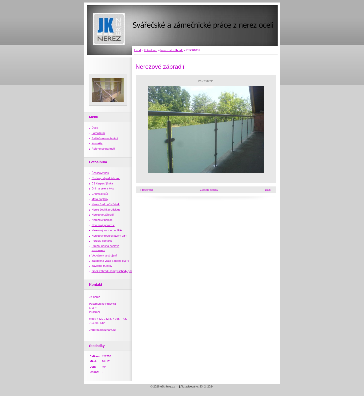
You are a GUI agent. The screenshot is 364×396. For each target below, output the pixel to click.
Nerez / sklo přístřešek (106, 204)
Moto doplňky (100, 199)
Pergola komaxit (102, 240)
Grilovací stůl (100, 193)
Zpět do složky (209, 189)
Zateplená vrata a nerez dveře (110, 260)
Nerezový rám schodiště (107, 230)
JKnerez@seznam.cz (102, 329)
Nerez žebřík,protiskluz (106, 209)
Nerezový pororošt (103, 225)
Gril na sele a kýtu (103, 188)
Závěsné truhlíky (102, 265)
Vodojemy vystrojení (104, 255)
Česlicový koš (100, 172)
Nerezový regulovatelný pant (109, 235)
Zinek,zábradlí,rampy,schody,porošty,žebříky (119, 271)
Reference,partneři (103, 148)
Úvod (137, 50)
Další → (270, 189)
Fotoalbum (150, 50)
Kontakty (97, 143)
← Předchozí (145, 189)
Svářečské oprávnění (105, 138)
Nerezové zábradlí (171, 50)
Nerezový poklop (102, 219)
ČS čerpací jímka (102, 183)
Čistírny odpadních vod (106, 178)
